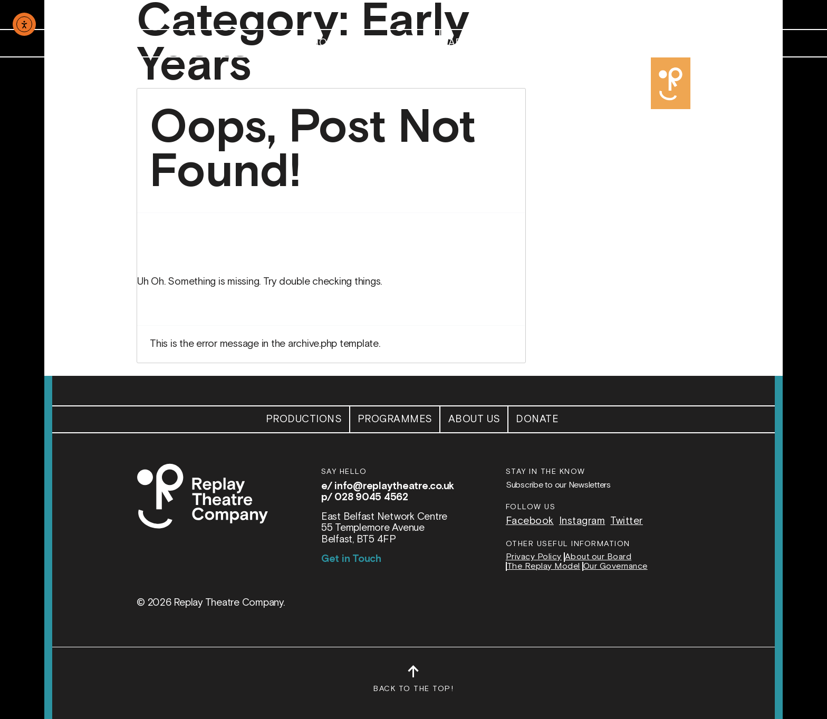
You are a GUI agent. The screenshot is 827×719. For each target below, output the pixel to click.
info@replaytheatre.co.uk (394, 486)
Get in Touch (351, 559)
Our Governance (615, 566)
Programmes (395, 43)
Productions (304, 43)
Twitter (626, 521)
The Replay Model (543, 566)
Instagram (582, 521)
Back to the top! (413, 683)
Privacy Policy (534, 557)
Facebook (530, 521)
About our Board (598, 557)
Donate (537, 43)
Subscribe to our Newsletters (558, 485)
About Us (474, 43)
